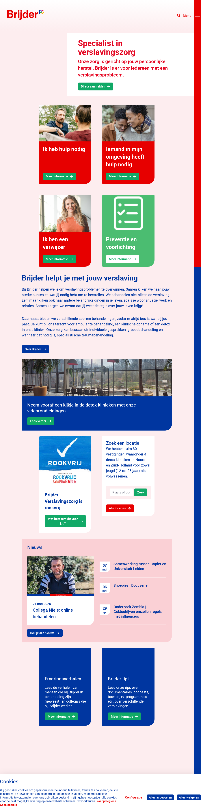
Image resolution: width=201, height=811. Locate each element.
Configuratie (133, 797)
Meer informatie (57, 176)
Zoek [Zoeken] (140, 493)
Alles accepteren (160, 797)
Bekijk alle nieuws (42, 634)
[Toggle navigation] (188, 16)
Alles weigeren (189, 797)
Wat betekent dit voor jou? (63, 522)
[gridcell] (65, 144)
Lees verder (38, 422)
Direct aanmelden (93, 86)
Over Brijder (33, 349)
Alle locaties (117, 509)
